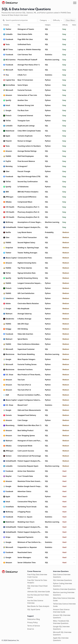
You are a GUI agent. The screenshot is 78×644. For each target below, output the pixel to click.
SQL (46, 29)
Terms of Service (33, 626)
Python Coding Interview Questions (62, 584)
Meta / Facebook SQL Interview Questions (61, 622)
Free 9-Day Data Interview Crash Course (37, 575)
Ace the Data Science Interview (35, 601)
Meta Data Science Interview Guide (64, 599)
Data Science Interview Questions (61, 575)
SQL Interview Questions (62, 580)
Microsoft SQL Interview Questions (62, 633)
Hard (64, 471)
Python (48, 80)
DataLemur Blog (33, 619)
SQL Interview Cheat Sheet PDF (37, 587)
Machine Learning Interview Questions (63, 593)
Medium (65, 232)
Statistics (48, 54)
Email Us (30, 629)
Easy (64, 29)
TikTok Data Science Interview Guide (64, 605)
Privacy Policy (32, 622)
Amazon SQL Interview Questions (61, 616)
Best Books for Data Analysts (38, 606)
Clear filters (70, 20)
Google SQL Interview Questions (61, 627)
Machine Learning (52, 60)
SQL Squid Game (33, 609)
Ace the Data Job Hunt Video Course (38, 596)
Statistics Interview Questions (64, 589)
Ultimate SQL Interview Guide (38, 591)
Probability (49, 232)
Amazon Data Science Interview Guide (61, 610)
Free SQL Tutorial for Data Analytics (37, 581)
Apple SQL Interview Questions (60, 639)
